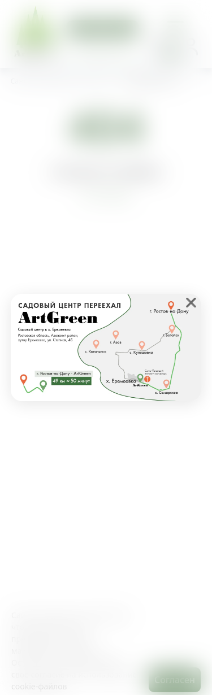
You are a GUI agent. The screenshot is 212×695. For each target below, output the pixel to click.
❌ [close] (191, 302)
